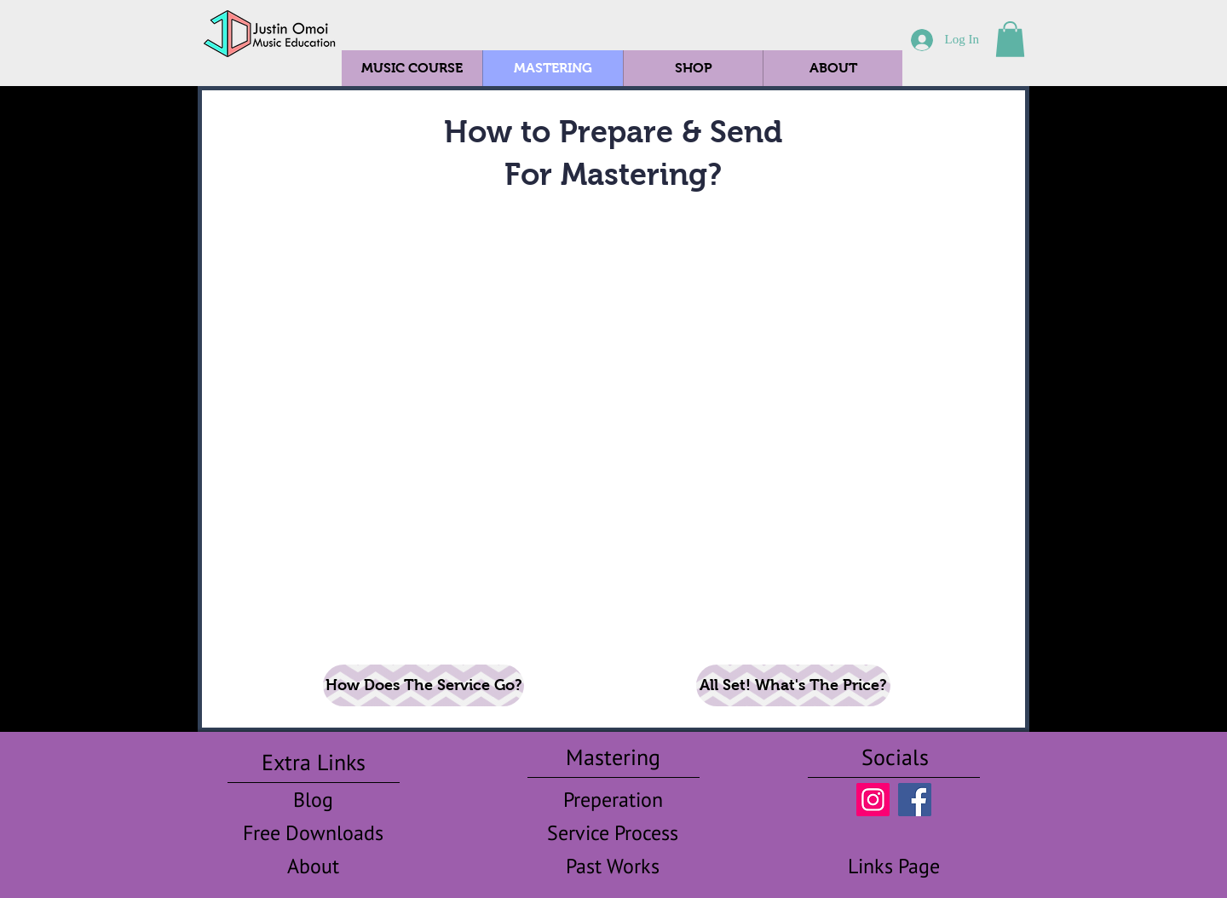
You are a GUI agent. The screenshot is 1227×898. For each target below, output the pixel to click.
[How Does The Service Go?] (423, 685)
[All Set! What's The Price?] (793, 685)
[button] (1010, 39)
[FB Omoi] (914, 799)
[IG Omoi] (873, 799)
